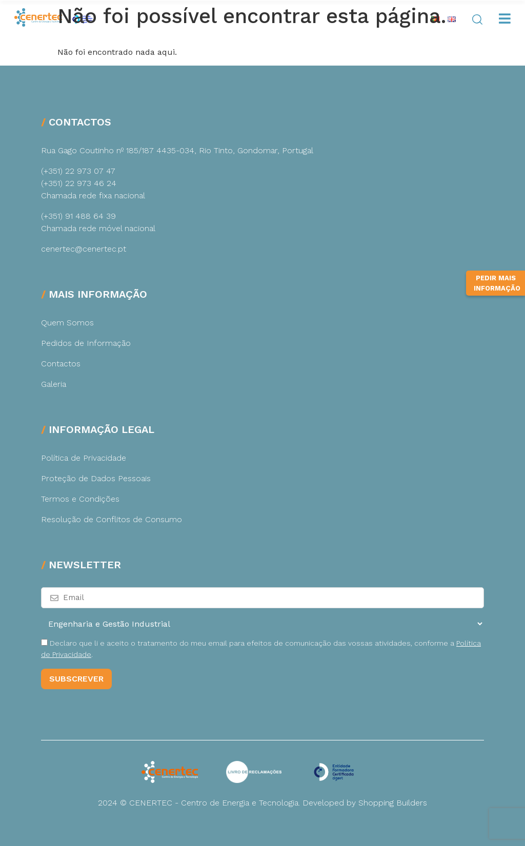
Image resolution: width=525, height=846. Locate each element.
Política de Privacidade (83, 458)
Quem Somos (67, 322)
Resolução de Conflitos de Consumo (111, 519)
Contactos (60, 363)
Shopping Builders (392, 803)
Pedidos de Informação (86, 343)
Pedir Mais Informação (497, 283)
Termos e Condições (80, 499)
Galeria (53, 384)
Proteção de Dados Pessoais (96, 478)
